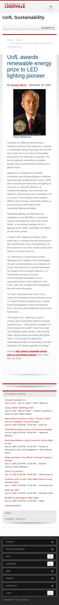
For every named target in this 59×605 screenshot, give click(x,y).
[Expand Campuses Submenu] (50, 564)
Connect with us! (15, 519)
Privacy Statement (29, 549)
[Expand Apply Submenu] (50, 556)
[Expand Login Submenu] (50, 593)
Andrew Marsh (19, 85)
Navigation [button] (47, 27)
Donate (29, 578)
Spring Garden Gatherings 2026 (19, 408)
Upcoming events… (13, 505)
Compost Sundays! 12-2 (15, 400)
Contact (29, 542)
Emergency (29, 586)
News (19, 40)
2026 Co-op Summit (14, 471)
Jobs (29, 571)
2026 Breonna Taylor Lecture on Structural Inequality (28, 429)
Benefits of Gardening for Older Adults (22, 498)
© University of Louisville (16, 600)
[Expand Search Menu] (51, 6)
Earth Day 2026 (12, 490)
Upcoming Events (15, 394)
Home (10, 40)
